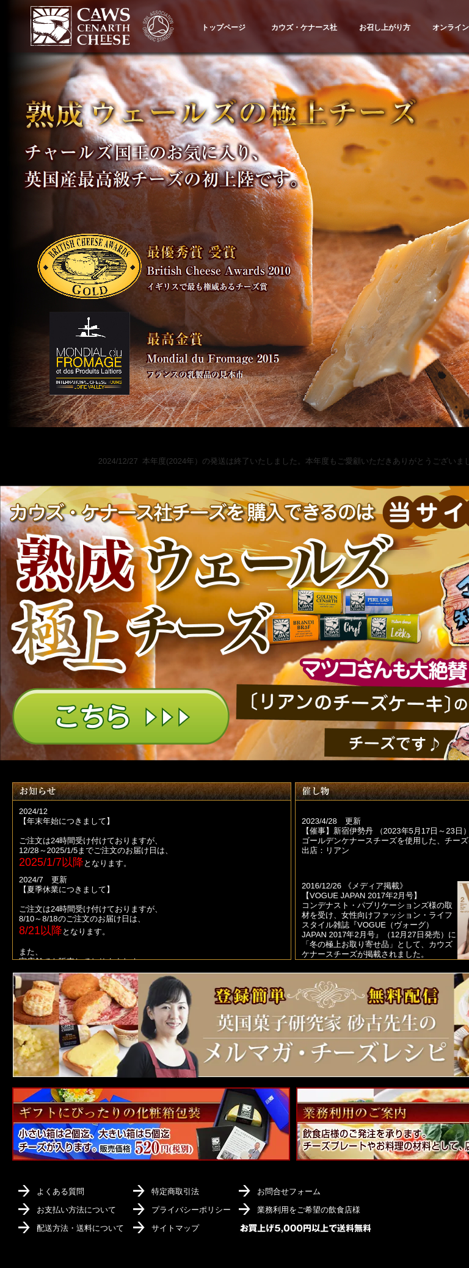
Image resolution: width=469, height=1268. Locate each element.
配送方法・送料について (80, 1228)
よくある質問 (60, 1191)
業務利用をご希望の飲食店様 (308, 1209)
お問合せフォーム (289, 1191)
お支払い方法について (76, 1209)
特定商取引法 (175, 1191)
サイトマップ (175, 1228)
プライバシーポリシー (191, 1209)
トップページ (223, 27)
